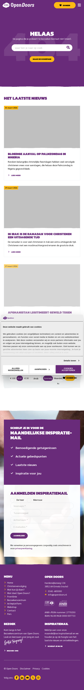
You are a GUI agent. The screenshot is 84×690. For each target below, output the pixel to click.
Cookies (46, 674)
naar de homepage (42, 59)
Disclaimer (25, 674)
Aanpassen (42, 369)
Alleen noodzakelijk (15, 369)
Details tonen (70, 360)
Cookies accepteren (68, 369)
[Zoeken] (68, 47)
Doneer (66, 5)
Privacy (36, 674)
